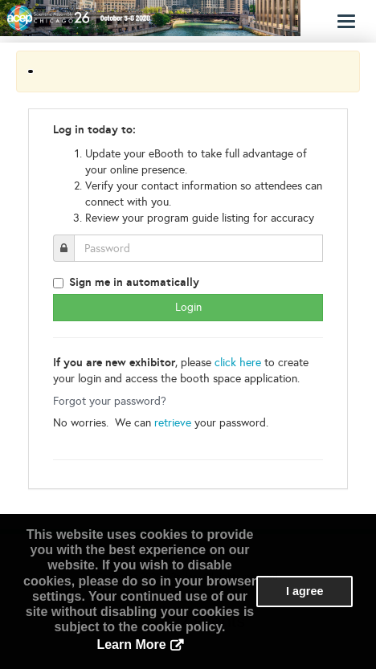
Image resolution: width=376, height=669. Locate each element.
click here (238, 362)
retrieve (172, 423)
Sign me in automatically (134, 282)
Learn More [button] (131, 644)
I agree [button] (304, 591)
